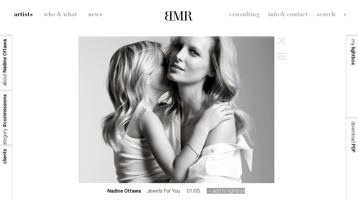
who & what (60, 14)
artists (23, 14)
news (95, 14)
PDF (353, 137)
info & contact (288, 14)
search (325, 14)
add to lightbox (229, 191)
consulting (244, 14)
